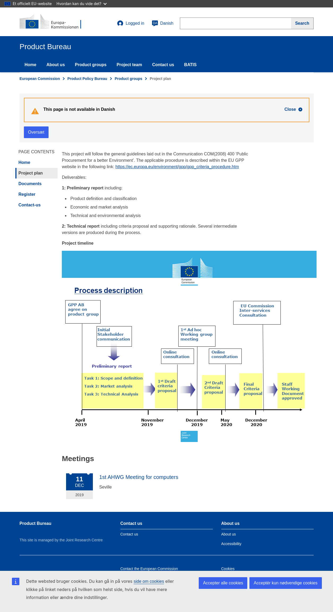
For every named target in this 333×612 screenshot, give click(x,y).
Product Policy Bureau (87, 78)
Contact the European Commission (149, 569)
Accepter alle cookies (223, 583)
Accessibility (231, 544)
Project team (129, 64)
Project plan (31, 173)
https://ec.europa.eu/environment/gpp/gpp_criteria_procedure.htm (177, 166)
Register (27, 194)
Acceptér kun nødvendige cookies (285, 583)
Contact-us (30, 205)
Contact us (163, 64)
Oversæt (36, 132)
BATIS (190, 64)
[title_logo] (52, 22)
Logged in (130, 23)
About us (55, 64)
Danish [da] (163, 23)
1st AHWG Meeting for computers (138, 477)
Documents (30, 183)
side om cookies (149, 581)
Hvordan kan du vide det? (82, 3)
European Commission (40, 78)
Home (30, 64)
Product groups (90, 64)
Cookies (228, 569)
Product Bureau (35, 523)
